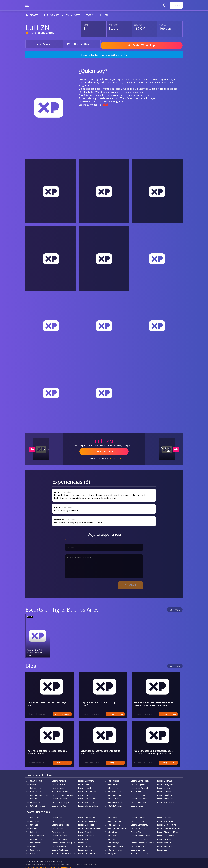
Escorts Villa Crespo (60, 799)
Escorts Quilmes (111, 850)
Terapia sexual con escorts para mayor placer (48, 701)
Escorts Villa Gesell (165, 818)
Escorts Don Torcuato (166, 822)
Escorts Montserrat (113, 788)
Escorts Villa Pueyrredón (35, 803)
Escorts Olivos (111, 829)
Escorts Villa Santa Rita (88, 803)
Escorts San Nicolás (113, 796)
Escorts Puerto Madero (141, 792)
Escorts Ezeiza (163, 847)
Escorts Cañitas (84, 781)
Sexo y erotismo (65, 711)
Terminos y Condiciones (84, 861)
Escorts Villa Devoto (113, 799)
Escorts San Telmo (139, 796)
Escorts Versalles (32, 799)
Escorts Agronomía (33, 778)
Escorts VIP (115, 456)
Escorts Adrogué (32, 847)
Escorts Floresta (85, 785)
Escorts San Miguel (86, 833)
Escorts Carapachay (139, 822)
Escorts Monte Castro (87, 788)
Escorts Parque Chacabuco (63, 792)
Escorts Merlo (31, 843)
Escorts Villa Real (59, 803)
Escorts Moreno (59, 843)
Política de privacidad (59, 861)
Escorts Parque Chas (87, 792)
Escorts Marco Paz (165, 840)
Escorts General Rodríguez (63, 840)
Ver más (175, 607)
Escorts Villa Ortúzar (165, 799)
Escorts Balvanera (86, 778)
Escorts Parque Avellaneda (36, 792)
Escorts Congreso (33, 785)
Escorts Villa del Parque (88, 799)
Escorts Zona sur (164, 843)
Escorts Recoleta (164, 792)
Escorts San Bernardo (114, 818)
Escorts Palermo (164, 788)
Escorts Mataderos (33, 788)
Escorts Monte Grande (88, 850)
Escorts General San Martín (89, 825)
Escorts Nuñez (137, 788)
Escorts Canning (138, 847)
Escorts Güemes (138, 815)
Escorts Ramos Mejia (114, 843)
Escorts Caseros (138, 836)
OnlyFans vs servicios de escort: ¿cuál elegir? (104, 699)
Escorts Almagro (59, 778)
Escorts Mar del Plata (87, 815)
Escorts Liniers (163, 785)
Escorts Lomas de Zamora (63, 850)
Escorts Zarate (84, 836)
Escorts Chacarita (112, 781)
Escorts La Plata (32, 815)
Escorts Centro (58, 815)
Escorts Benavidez (86, 822)
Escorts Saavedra (59, 796)
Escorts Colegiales (165, 781)
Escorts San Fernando (34, 833)
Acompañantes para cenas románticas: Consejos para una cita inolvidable (154, 701)
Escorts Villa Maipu (60, 836)
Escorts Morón (84, 843)
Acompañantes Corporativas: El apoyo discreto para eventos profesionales (153, 749)
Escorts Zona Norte (60, 822)
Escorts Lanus (31, 850)
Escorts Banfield (85, 847)
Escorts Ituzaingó (112, 840)
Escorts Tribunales (165, 796)
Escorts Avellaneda (60, 847)
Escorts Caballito (59, 781)
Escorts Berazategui (113, 847)
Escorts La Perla (164, 815)
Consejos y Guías (117, 711)
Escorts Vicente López (140, 833)
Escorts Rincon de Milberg (168, 829)
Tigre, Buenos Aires (41, 32)
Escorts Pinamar (32, 818)
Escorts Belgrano (164, 778)
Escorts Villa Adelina (165, 833)
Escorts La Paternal (139, 785)
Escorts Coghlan (138, 781)
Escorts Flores (58, 785)
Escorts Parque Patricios (115, 792)
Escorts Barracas (112, 778)
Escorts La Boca (112, 785)
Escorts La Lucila (138, 825)
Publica (176, 5)
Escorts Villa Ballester (34, 836)
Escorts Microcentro (60, 788)
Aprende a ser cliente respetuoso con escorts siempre (47, 749)
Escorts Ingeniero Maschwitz (117, 825)
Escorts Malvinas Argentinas (169, 825)
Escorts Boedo (31, 781)
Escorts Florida (58, 825)
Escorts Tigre (110, 833)
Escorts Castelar (164, 836)
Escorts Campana (112, 822)
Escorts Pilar (136, 829)
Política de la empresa (36, 861)
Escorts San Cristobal (87, 796)
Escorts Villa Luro (138, 799)
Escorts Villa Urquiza (113, 803)
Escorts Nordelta (85, 829)
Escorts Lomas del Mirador (142, 840)
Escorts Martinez (32, 829)
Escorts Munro (58, 829)
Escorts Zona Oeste (113, 836)
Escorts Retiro (31, 796)
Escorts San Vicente (139, 850)
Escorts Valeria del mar (88, 818)
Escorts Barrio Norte (140, 778)
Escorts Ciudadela (33, 840)
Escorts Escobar (32, 825)
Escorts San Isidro (59, 833)
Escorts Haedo (84, 840)
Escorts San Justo (138, 843)
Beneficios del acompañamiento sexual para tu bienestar (103, 749)
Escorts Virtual (137, 803)
